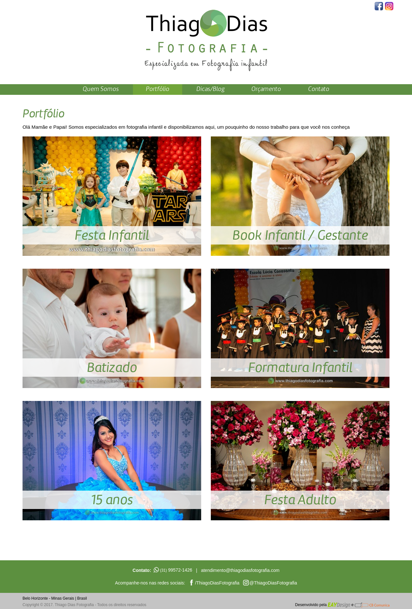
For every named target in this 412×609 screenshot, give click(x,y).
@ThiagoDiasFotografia (273, 582)
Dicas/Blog (210, 89)
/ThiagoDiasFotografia (217, 582)
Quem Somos (101, 89)
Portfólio (157, 89)
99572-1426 (176, 570)
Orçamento (266, 89)
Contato (318, 89)
